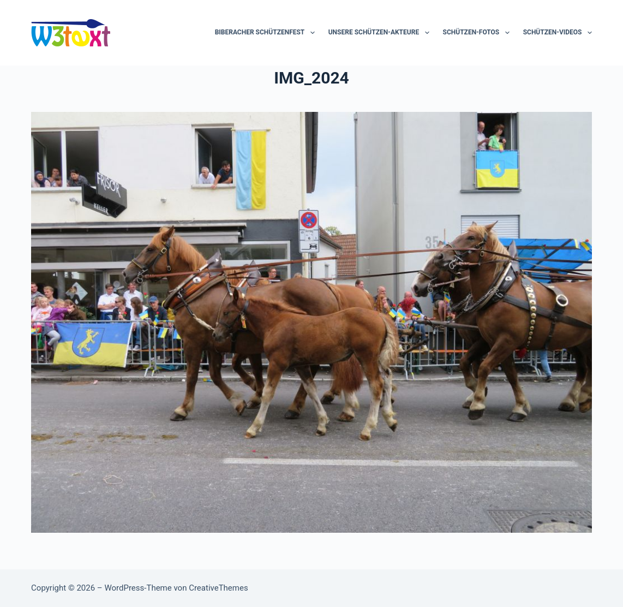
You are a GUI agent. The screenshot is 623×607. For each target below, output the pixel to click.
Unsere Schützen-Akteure (381, 32)
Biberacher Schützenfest (267, 32)
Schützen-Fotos (478, 32)
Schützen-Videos (557, 32)
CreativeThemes (218, 588)
